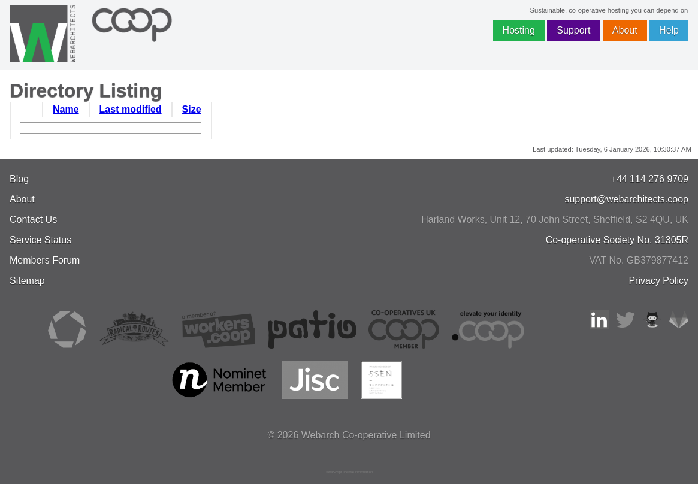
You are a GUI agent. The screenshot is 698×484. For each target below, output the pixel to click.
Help (669, 30)
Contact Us (33, 219)
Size (191, 109)
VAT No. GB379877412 (639, 260)
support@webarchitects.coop (626, 199)
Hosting (519, 30)
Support (573, 30)
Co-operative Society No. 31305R (617, 240)
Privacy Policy (658, 281)
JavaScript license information (349, 472)
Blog (19, 179)
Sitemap (27, 281)
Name (66, 109)
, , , (554, 219)
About (624, 30)
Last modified (130, 109)
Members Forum (45, 260)
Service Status (40, 240)
